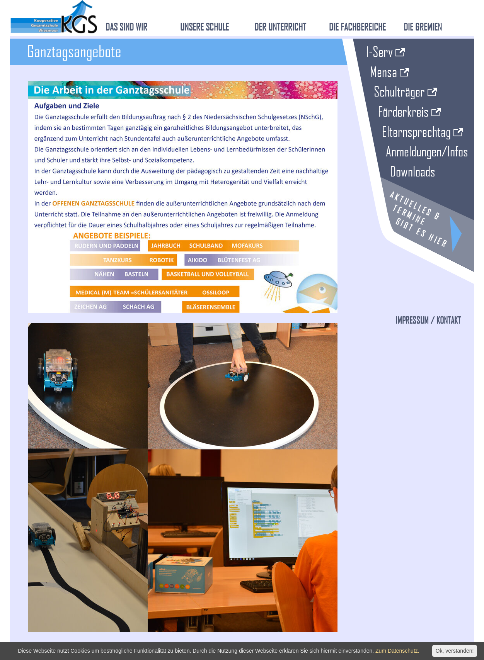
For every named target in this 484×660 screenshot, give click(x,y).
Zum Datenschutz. (397, 651)
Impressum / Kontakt (428, 320)
